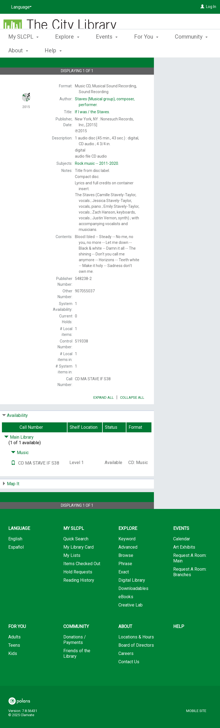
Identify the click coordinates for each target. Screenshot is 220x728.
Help (178, 642)
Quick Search (75, 554)
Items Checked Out (81, 579)
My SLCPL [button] (23, 49)
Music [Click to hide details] (20, 468)
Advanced (127, 562)
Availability (17, 430)
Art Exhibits (184, 562)
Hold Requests (77, 587)
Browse (125, 570)
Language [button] (19, 543)
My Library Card (78, 562)
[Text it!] (13, 478)
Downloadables (133, 603)
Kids (12, 669)
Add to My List (186, 78)
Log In (211, 6)
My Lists (71, 570)
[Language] (20, 7)
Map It (13, 499)
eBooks (125, 612)
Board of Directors (136, 660)
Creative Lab (130, 620)
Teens (14, 660)
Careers (126, 669)
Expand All (103, 413)
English (15, 554)
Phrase (125, 579)
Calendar (181, 554)
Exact (123, 587)
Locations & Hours (136, 652)
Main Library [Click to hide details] (19, 452)
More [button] (186, 50)
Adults (14, 652)
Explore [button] (67, 49)
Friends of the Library (76, 669)
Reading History (78, 595)
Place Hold (179, 66)
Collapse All (132, 413)
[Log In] (202, 6)
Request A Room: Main (190, 573)
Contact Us (128, 677)
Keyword (126, 554)
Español (16, 562)
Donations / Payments (74, 655)
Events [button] (107, 49)
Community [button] (76, 642)
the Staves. (92, 112)
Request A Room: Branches (190, 587)
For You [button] (146, 49)
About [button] (125, 642)
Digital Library (131, 595)
